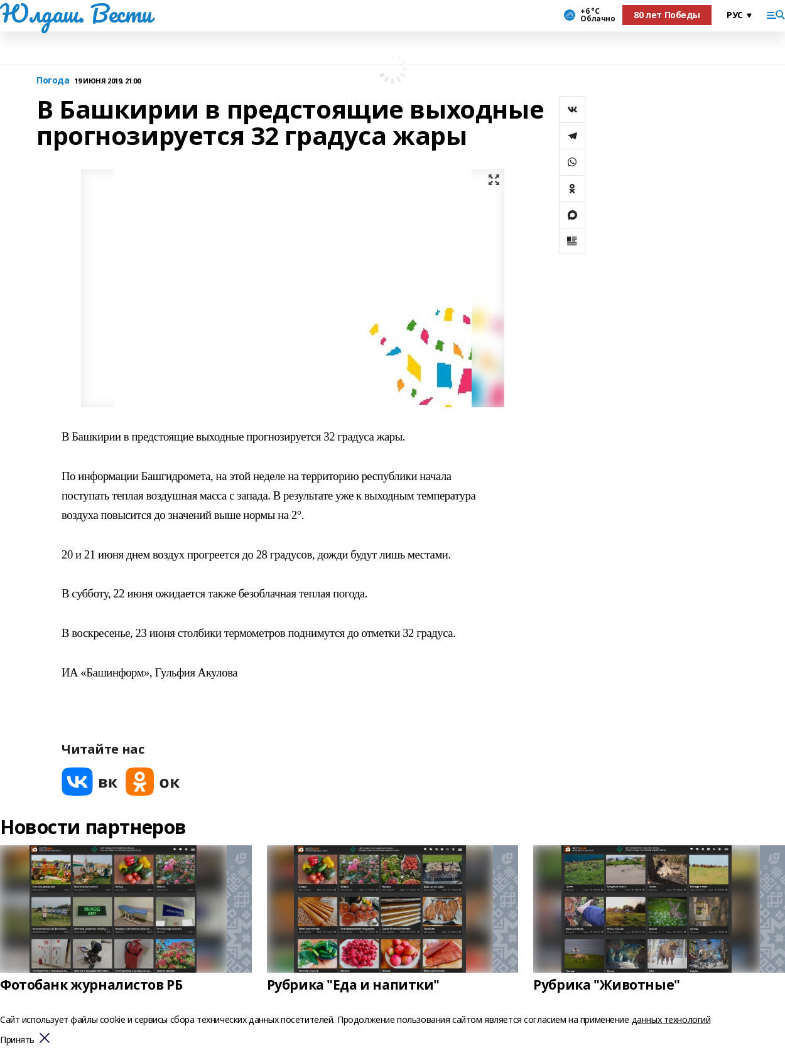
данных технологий (671, 1019)
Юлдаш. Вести (76, 13)
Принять (17, 1040)
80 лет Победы (667, 15)
